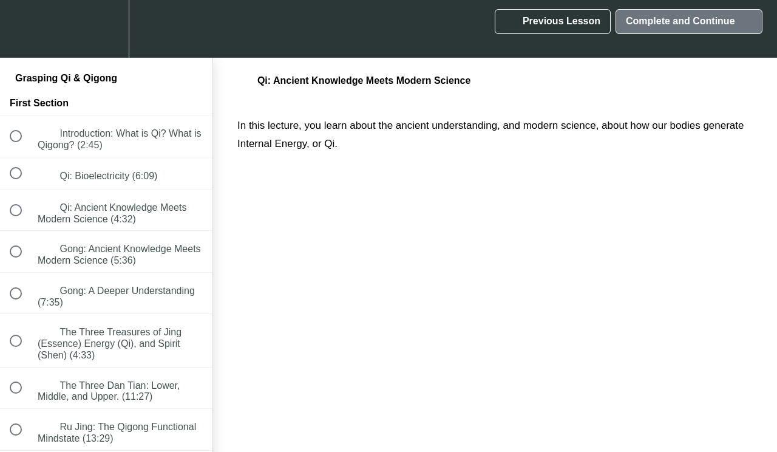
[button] (22, 29)
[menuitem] (106, 29)
